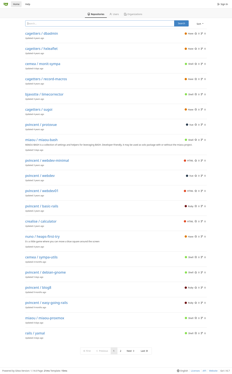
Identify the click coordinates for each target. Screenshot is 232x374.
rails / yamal (35, 333)
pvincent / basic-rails (41, 206)
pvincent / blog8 (38, 287)
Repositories (95, 14)
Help (27, 4)
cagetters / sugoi (39, 109)
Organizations (133, 14)
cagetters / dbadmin (41, 33)
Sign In (222, 4)
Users (114, 14)
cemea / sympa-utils (41, 257)
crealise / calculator (41, 221)
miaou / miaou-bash (41, 140)
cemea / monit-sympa (42, 64)
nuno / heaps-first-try (42, 236)
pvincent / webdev (40, 176)
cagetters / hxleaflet (41, 48)
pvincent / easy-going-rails (46, 303)
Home (16, 4)
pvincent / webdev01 (42, 191)
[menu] (200, 23)
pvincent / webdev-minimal (47, 160)
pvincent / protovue (41, 125)
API (204, 370)
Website (213, 370)
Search (181, 23)
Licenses (195, 370)
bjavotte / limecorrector (44, 94)
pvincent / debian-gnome (45, 272)
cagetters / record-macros (46, 79)
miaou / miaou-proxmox (44, 318)
